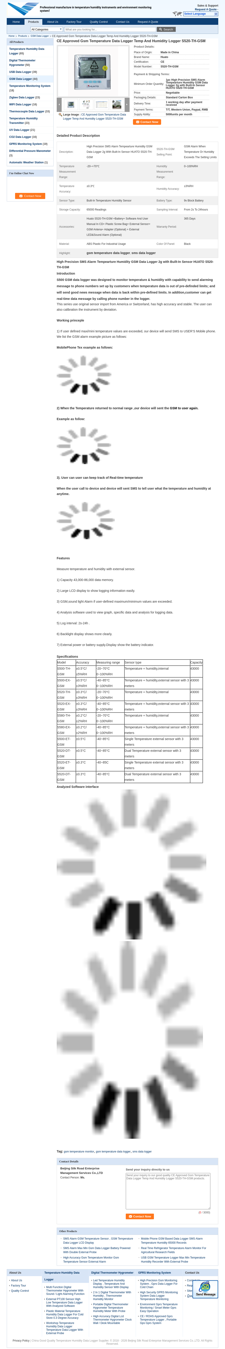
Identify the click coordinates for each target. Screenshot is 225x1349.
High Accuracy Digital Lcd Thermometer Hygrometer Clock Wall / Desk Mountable (112, 1320)
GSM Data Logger (40, 36)
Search (168, 29)
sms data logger (142, 1151)
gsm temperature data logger (113, 1151)
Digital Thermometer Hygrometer (112, 1272)
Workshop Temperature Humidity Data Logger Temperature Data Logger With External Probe (64, 1328)
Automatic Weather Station (26, 162)
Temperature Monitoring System (29, 86)
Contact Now (149, 122)
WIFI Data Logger (20, 104)
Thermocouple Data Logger (26, 111)
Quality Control (99, 21)
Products (33, 21)
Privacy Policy (21, 1340)
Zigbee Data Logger (21, 97)
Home (16, 21)
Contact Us (122, 21)
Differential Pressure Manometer (30, 151)
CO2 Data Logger (20, 137)
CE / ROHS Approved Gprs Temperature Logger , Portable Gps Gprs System (158, 1320)
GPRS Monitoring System (25, 144)
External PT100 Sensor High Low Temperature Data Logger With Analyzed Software (64, 1302)
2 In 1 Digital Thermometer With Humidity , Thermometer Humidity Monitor (112, 1296)
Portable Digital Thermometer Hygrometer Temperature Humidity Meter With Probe (110, 1308)
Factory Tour (74, 21)
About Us (52, 21)
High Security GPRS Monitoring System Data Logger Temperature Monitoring (159, 1296)
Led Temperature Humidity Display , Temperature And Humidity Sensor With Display (111, 1284)
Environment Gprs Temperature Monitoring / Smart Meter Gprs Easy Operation (159, 1308)
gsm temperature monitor (79, 1151)
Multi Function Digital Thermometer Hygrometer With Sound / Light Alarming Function (65, 1291)
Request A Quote (205, 9)
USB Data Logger (20, 72)
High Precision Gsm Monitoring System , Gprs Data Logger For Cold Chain (159, 1284)
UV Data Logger (19, 130)
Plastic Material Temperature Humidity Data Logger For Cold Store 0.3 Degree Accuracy (64, 1314)
